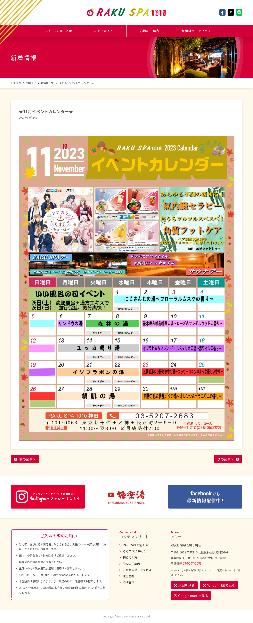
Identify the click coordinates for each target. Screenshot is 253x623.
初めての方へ (104, 30)
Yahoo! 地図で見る (219, 585)
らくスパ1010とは (58, 30)
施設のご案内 (149, 30)
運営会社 (126, 576)
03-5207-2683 (192, 563)
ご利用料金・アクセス (194, 30)
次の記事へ (225, 459)
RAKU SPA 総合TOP (134, 545)
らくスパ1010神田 (22, 83)
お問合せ (126, 582)
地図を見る (184, 585)
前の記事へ (27, 459)
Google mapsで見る (191, 595)
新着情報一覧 (46, 83)
